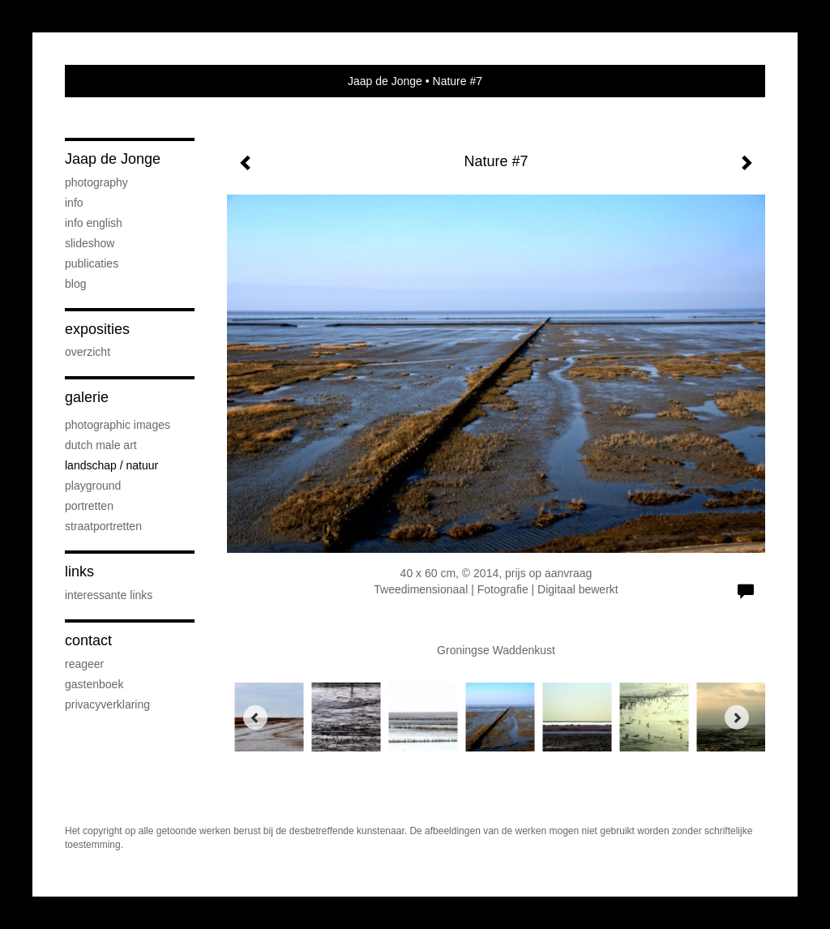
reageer (84, 663)
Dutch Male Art (101, 445)
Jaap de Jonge (385, 81)
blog (75, 283)
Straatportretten (103, 526)
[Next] (737, 717)
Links (79, 571)
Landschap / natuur (111, 465)
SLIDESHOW (89, 243)
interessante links (108, 595)
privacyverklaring (107, 704)
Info (74, 202)
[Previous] (255, 717)
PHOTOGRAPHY (96, 182)
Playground (93, 485)
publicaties (91, 263)
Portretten (89, 505)
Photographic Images (117, 424)
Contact (88, 640)
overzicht (87, 351)
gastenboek (94, 684)
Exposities (97, 329)
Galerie (87, 397)
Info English (93, 222)
